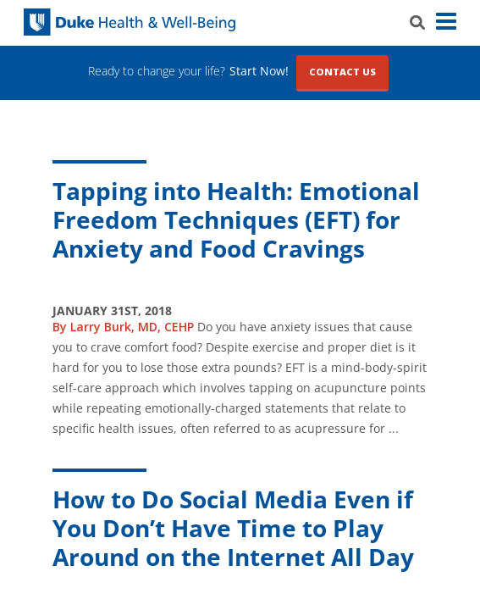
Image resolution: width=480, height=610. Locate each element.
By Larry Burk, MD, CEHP (123, 327)
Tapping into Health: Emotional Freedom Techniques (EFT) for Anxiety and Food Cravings (236, 219)
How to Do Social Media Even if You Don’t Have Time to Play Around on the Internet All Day (233, 528)
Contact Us (342, 71)
